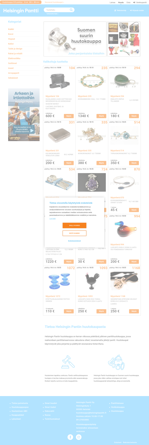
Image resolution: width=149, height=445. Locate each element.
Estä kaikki (74, 233)
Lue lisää (52, 218)
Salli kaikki (74, 225)
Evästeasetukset (74, 241)
